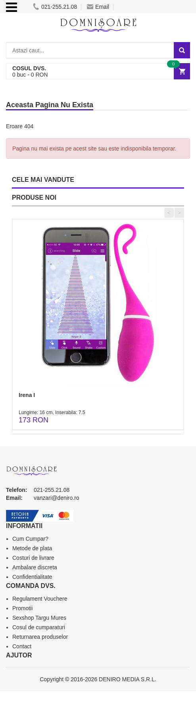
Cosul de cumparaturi (38, 627)
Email (98, 7)
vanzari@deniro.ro (56, 498)
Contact (21, 646)
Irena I (27, 395)
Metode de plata (32, 548)
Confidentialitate (32, 577)
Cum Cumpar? (30, 539)
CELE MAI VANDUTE (43, 179)
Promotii (22, 608)
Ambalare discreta (34, 567)
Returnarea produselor (40, 637)
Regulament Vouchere (39, 599)
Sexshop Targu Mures (39, 618)
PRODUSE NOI (34, 197)
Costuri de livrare (33, 558)
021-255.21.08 (55, 7)
